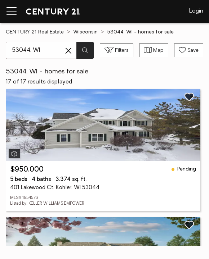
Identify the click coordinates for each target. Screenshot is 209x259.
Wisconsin (85, 32)
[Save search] (188, 50)
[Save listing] (189, 96)
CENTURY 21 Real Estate (35, 32)
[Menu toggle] (11, 11)
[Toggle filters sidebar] (116, 50)
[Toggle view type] (154, 50)
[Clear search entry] (68, 51)
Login (196, 11)
